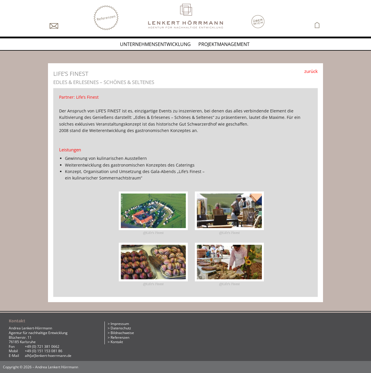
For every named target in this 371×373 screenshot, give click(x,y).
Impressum (120, 323)
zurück (311, 71)
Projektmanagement (224, 44)
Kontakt (117, 341)
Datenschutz (121, 328)
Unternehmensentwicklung (155, 44)
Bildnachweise (122, 332)
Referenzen (120, 337)
